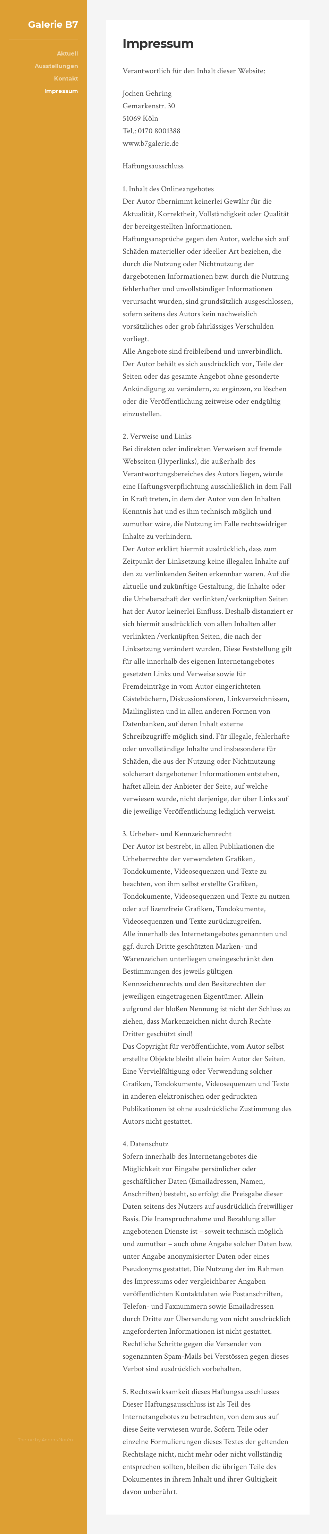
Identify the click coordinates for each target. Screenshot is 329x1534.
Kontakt (66, 78)
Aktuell (67, 53)
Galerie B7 (53, 24)
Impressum (61, 91)
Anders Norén (57, 1439)
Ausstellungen (56, 66)
